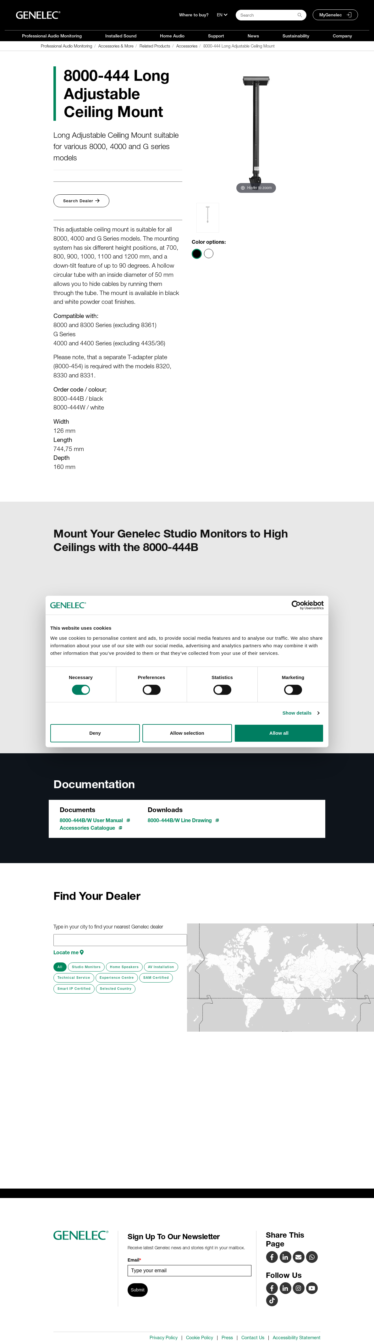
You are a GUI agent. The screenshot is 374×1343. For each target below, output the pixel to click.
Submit (138, 1289)
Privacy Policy (164, 1337)
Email (134, 1259)
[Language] (222, 14)
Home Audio (172, 35)
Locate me (68, 952)
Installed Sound (120, 35)
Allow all (279, 733)
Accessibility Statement (297, 1337)
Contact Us (252, 1337)
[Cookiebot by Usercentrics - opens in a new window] (296, 605)
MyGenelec (330, 14)
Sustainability (296, 35)
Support (216, 35)
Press (227, 1337)
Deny (95, 733)
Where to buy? (194, 14)
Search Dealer (81, 200)
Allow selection (187, 733)
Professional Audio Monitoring (52, 35)
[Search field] (271, 15)
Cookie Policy (199, 1337)
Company (342, 35)
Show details (297, 713)
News (253, 35)
